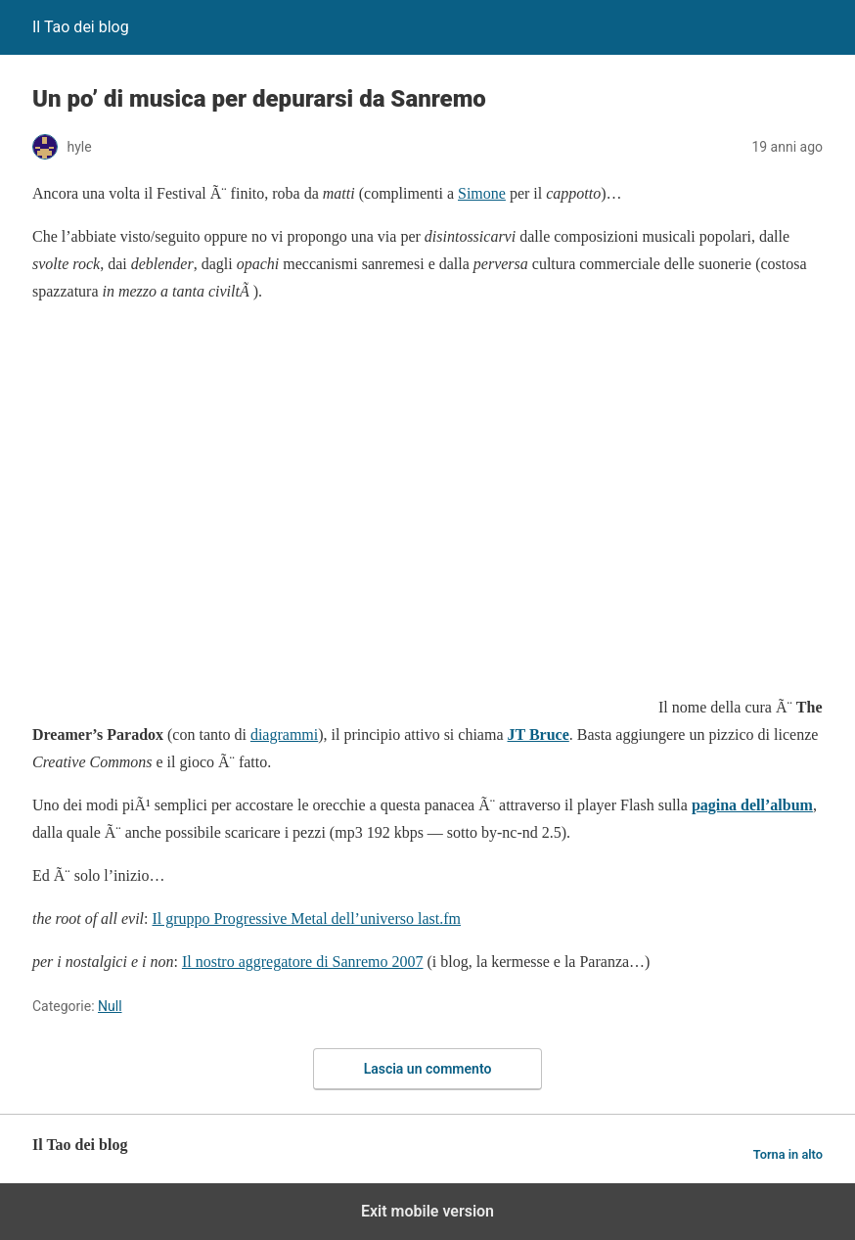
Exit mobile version (427, 1211)
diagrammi (284, 734)
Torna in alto (788, 1154)
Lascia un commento (428, 1069)
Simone (482, 193)
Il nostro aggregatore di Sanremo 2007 (303, 961)
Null (110, 1006)
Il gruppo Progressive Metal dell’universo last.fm (307, 918)
